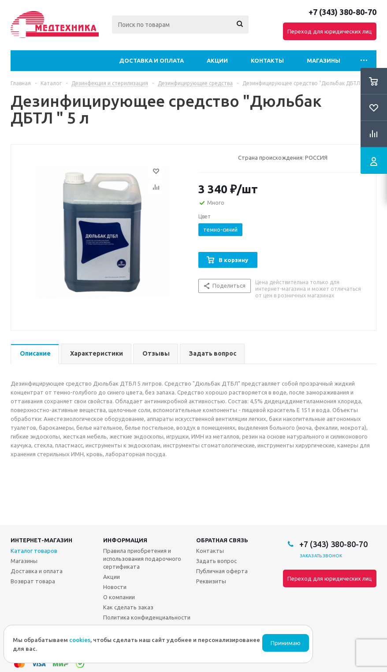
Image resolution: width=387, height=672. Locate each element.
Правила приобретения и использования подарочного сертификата (142, 559)
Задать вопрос (216, 561)
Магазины (323, 60)
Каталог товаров (34, 551)
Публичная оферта (222, 571)
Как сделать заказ (128, 607)
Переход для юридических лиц (329, 31)
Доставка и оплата (151, 60)
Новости (115, 587)
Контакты (267, 60)
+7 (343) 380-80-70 (342, 12)
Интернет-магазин (41, 540)
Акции (217, 60)
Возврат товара (33, 581)
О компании (119, 597)
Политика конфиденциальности (146, 617)
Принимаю (286, 643)
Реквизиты (211, 581)
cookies (79, 640)
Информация (125, 540)
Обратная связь (222, 540)
